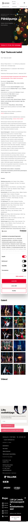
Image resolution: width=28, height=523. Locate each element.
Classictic (5, 516)
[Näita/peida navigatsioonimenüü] (24, 3)
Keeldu (14, 290)
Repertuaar (5, 6)
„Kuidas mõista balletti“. (18, 118)
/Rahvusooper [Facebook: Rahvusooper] (6, 505)
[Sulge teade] (25, 498)
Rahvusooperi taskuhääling (9, 454)
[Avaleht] (5, 3)
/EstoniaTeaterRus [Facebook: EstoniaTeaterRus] (7, 513)
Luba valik (14, 285)
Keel (14, 1)
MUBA (2, 113)
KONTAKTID (6, 445)
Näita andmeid (19, 276)
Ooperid (14, 6)
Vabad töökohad (6, 451)
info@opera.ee (10, 439)
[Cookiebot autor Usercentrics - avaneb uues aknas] (20, 231)
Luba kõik (14, 281)
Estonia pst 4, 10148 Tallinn (9, 437)
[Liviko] (17, 488)
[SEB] (6, 482)
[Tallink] (10, 477)
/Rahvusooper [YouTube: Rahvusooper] (6, 507)
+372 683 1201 (22, 437)
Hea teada (5, 448)
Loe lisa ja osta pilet (15, 518)
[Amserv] (7, 488)
